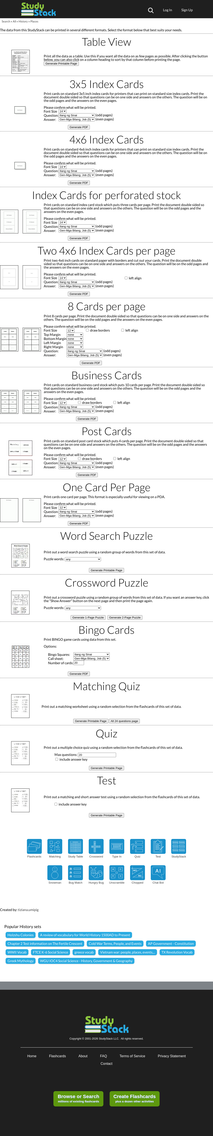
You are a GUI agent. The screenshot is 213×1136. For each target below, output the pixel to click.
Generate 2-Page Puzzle (125, 617)
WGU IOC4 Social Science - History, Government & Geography (86, 961)
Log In (167, 10)
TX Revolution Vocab (177, 952)
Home (32, 1056)
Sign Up (187, 10)
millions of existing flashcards (78, 1098)
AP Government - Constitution (171, 943)
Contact (106, 1063)
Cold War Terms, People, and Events (115, 943)
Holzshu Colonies (21, 935)
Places (34, 21)
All (14, 21)
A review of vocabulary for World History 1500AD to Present (85, 935)
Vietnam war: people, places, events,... (127, 952)
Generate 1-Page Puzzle (88, 617)
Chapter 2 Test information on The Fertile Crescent (45, 943)
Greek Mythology (21, 961)
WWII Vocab (17, 952)
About (82, 1056)
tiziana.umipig (28, 910)
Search (6, 21)
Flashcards (57, 1056)
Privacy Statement (172, 1056)
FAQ (103, 1056)
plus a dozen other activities (134, 1098)
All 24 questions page (124, 721)
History (23, 21)
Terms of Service (132, 1056)
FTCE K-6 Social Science (50, 952)
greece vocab (84, 952)
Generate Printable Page (61, 63)
